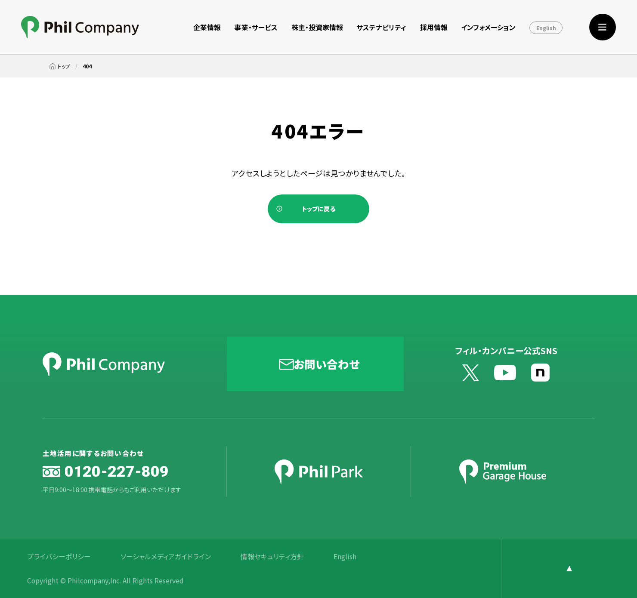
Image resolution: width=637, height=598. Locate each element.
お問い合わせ (326, 364)
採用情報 (434, 27)
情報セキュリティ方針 (272, 556)
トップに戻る (318, 208)
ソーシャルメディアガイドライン (166, 556)
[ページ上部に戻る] (569, 568)
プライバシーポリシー (59, 556)
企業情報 (207, 27)
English (546, 27)
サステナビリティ (381, 27)
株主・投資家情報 (317, 27)
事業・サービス (256, 27)
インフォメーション (488, 27)
